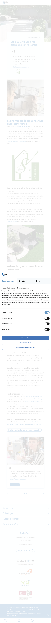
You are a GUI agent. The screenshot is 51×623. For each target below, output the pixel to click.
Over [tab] (38, 281)
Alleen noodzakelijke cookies (25, 347)
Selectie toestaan (25, 343)
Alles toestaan (25, 338)
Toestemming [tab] (8, 281)
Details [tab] (22, 281)
